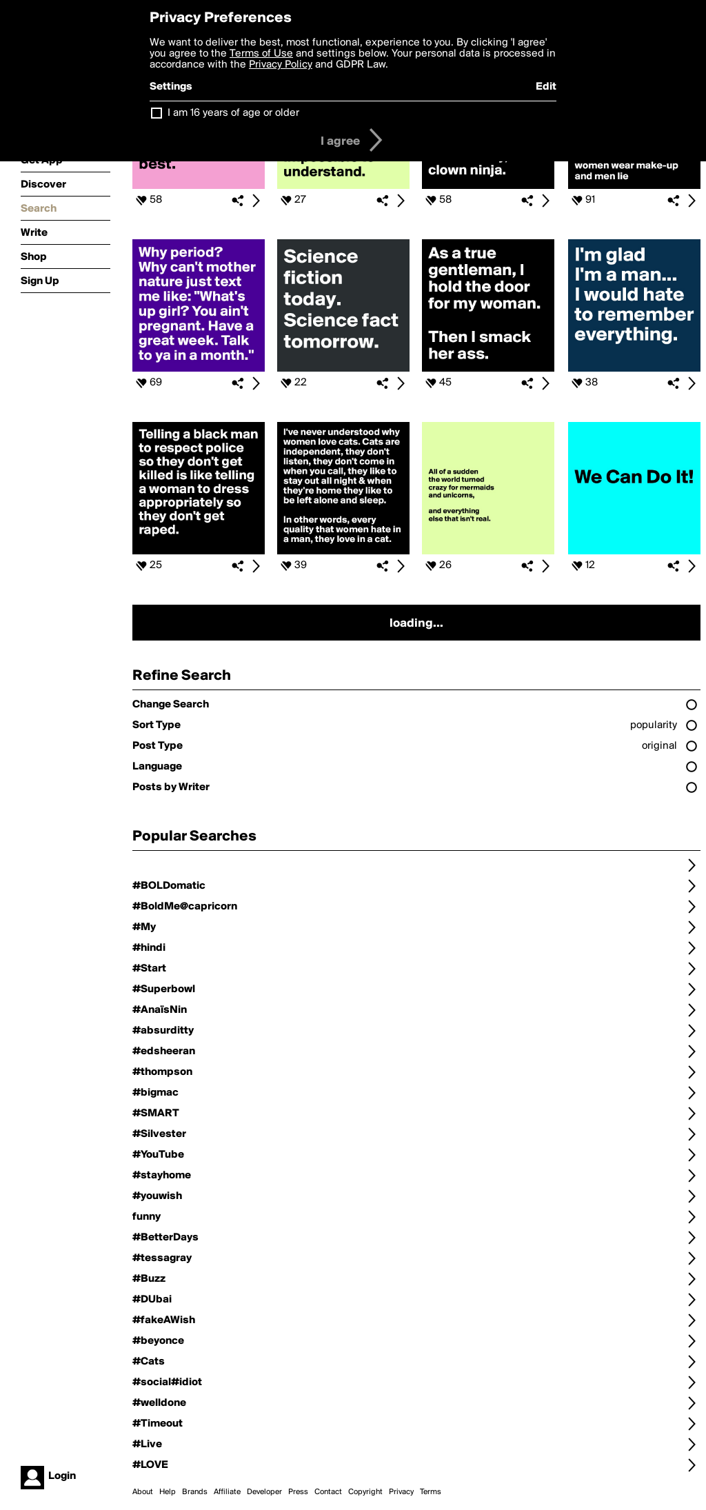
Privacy (401, 1492)
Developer (264, 1492)
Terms (430, 1492)
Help (167, 1492)
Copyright (365, 1492)
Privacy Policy (280, 64)
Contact (328, 1492)
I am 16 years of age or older (233, 113)
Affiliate (227, 1492)
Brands (195, 1492)
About (142, 1492)
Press (298, 1492)
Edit (546, 86)
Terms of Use (261, 53)
